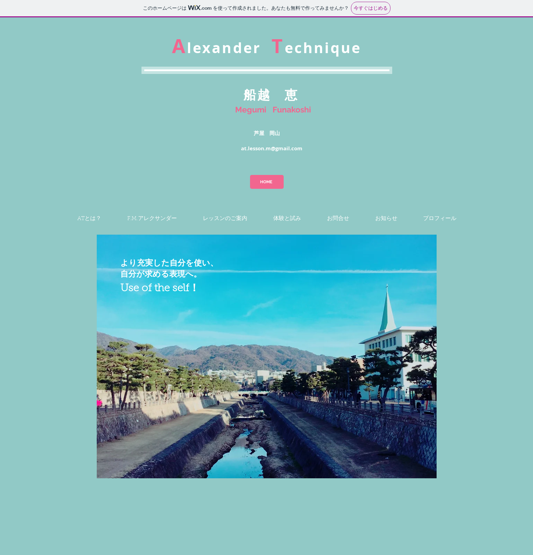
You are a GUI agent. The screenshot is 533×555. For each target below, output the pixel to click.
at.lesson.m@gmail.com (271, 148)
